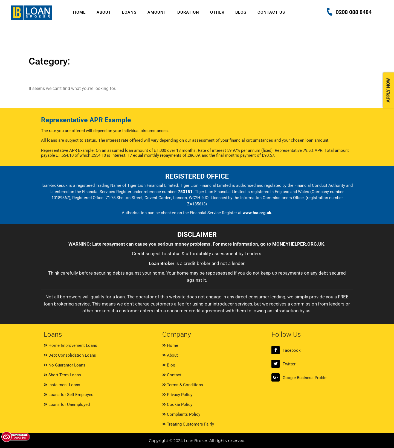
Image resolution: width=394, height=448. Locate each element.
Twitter (289, 364)
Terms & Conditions (182, 384)
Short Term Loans (62, 375)
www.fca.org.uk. (257, 212)
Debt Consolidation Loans (70, 355)
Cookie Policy (177, 404)
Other (217, 12)
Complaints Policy (181, 414)
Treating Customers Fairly (188, 424)
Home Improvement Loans (70, 345)
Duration (188, 12)
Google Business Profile (304, 377)
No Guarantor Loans (64, 365)
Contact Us (271, 12)
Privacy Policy (177, 394)
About (104, 12)
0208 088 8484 (354, 12)
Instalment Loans (62, 384)
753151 (185, 191)
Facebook (292, 350)
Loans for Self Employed (68, 394)
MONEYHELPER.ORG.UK (298, 244)
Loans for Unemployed (67, 404)
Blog (241, 12)
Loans (129, 12)
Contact (171, 375)
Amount (156, 12)
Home (79, 12)
